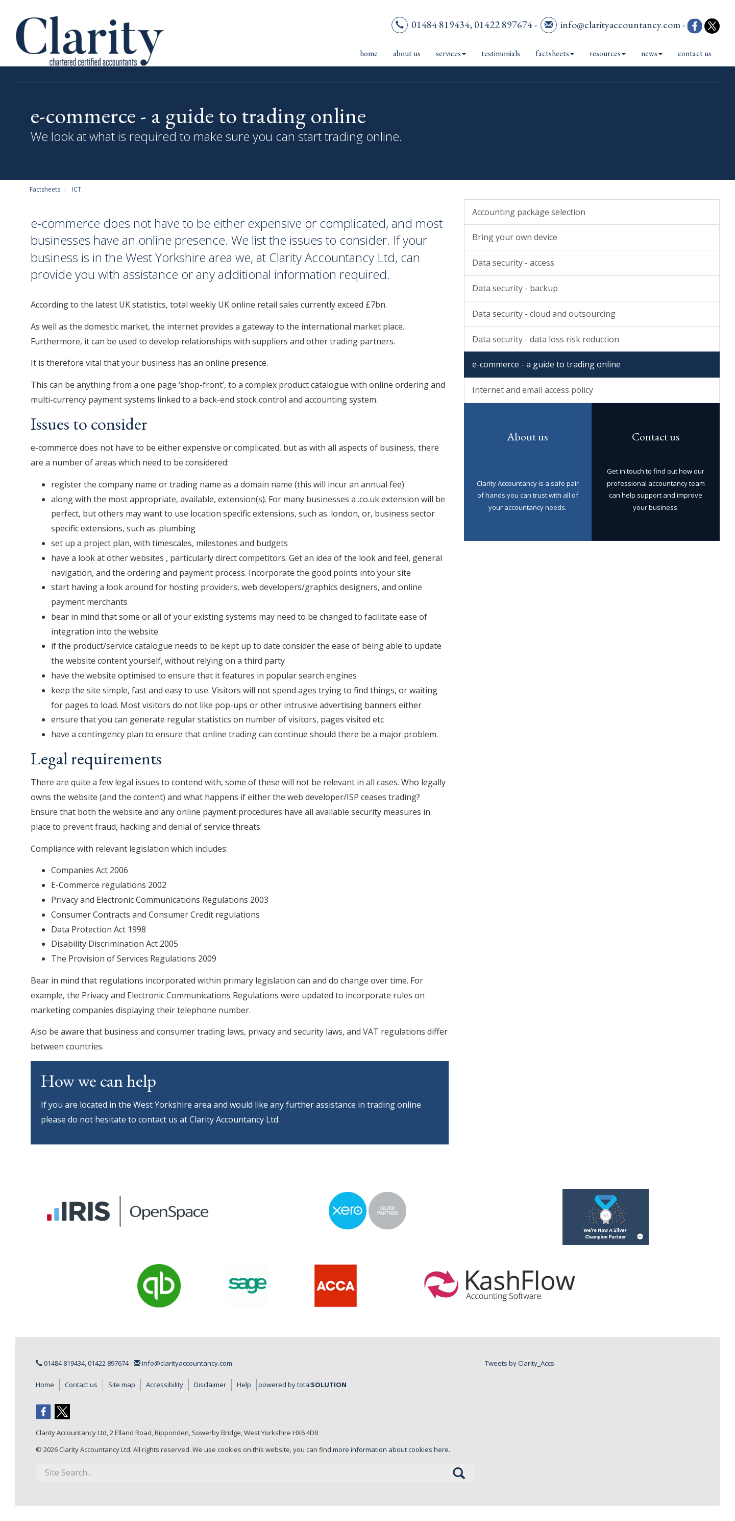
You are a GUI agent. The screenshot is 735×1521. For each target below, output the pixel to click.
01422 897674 (503, 24)
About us (407, 53)
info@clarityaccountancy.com (620, 24)
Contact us (695, 53)
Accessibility (164, 1384)
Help (244, 1384)
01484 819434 (440, 24)
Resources (608, 53)
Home (369, 53)
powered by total (302, 1384)
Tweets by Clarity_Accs (519, 1363)
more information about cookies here (391, 1449)
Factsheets (554, 53)
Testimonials (500, 53)
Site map (121, 1384)
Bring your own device (514, 237)
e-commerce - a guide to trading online (546, 364)
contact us (158, 1119)
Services (451, 53)
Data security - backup (515, 288)
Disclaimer (210, 1384)
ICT (76, 189)
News (652, 53)
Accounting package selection (528, 212)
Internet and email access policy (532, 389)
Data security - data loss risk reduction (545, 339)
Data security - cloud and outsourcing (544, 313)
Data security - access (513, 262)
